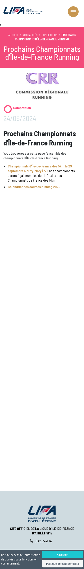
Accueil (13, 35)
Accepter (62, 554)
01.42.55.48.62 (42, 541)
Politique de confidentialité (62, 563)
